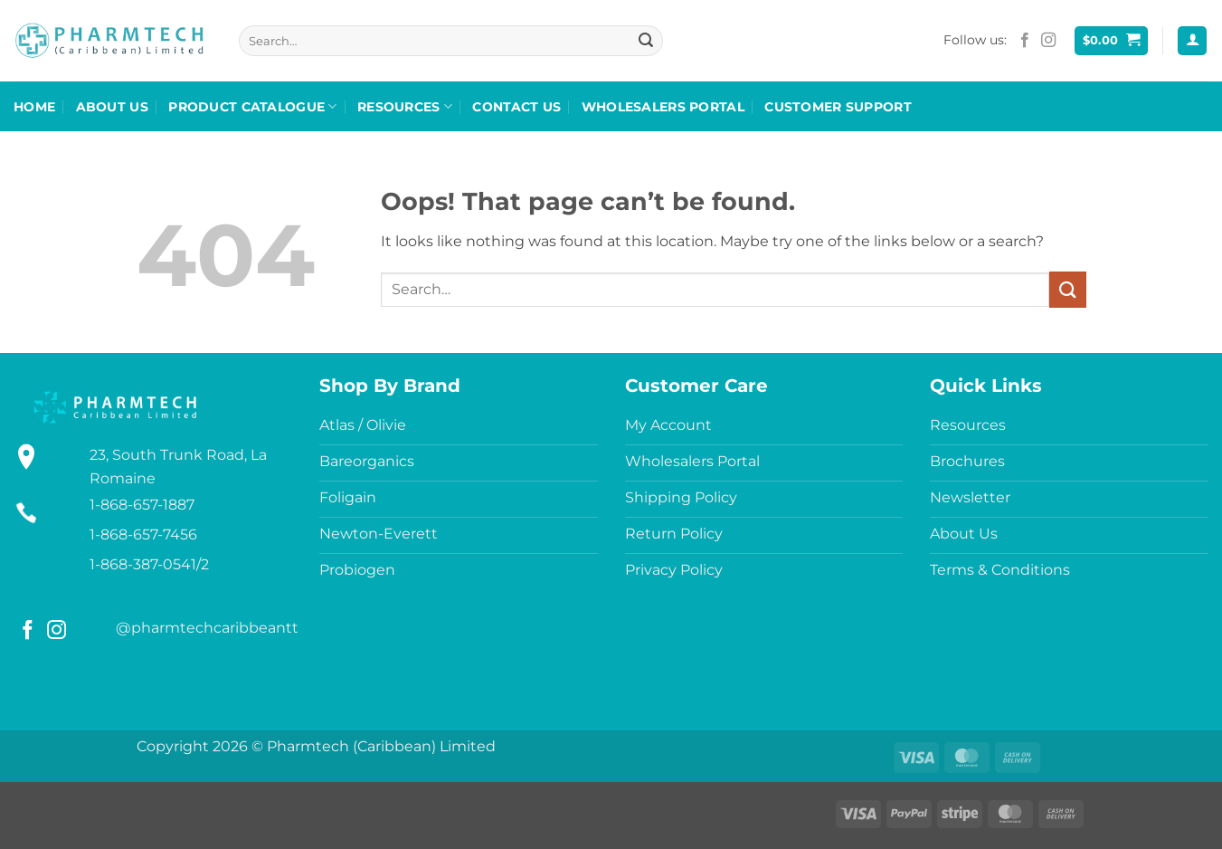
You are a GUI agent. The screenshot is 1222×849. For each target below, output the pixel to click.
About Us (112, 107)
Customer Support (838, 107)
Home (34, 107)
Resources (404, 106)
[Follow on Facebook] (1025, 41)
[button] (1112, 41)
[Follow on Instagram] (1048, 41)
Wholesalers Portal (663, 107)
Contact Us (516, 107)
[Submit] (645, 40)
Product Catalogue (252, 106)
